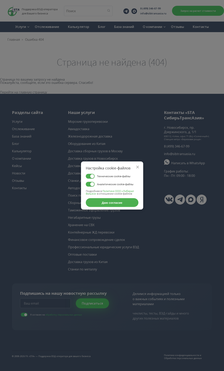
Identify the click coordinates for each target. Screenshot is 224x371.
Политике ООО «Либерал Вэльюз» (110, 192)
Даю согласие (112, 202)
